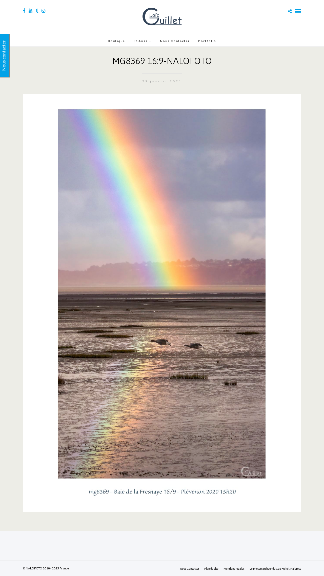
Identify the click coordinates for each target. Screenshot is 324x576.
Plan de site (211, 568)
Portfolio (207, 41)
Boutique (116, 41)
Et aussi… (142, 41)
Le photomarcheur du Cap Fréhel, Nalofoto (275, 568)
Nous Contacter (175, 41)
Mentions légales (234, 568)
